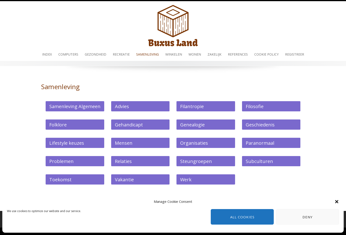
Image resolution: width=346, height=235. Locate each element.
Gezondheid (95, 54)
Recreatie (121, 54)
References (238, 54)
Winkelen (173, 54)
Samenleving (147, 54)
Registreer (294, 54)
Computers (68, 54)
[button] (336, 201)
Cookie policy (266, 54)
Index (47, 54)
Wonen (195, 54)
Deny (307, 217)
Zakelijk (214, 54)
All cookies (242, 217)
